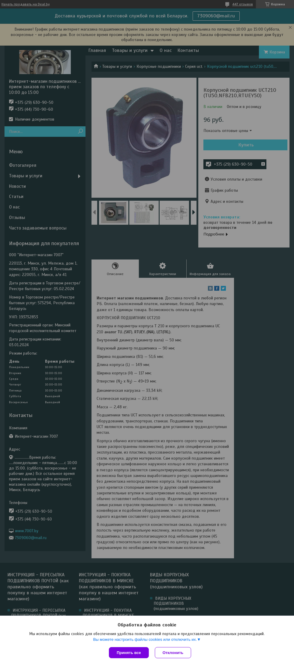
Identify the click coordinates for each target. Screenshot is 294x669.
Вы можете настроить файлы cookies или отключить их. (145, 639)
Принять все (129, 652)
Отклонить (173, 652)
